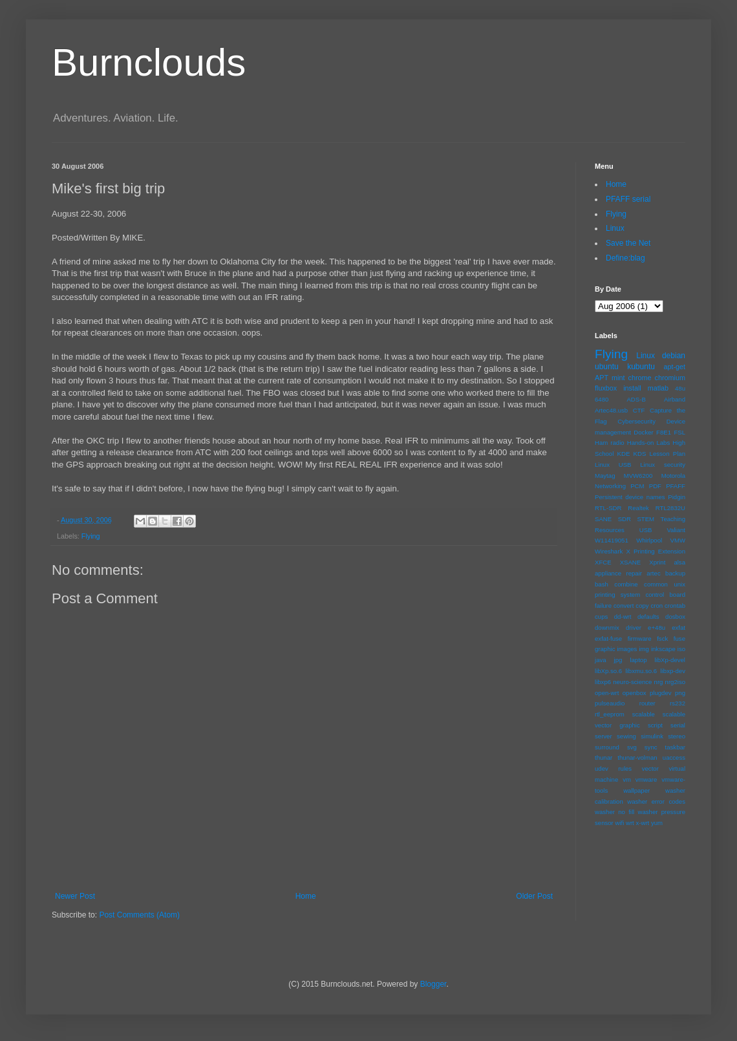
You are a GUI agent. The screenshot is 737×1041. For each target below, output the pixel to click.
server (603, 736)
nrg (658, 681)
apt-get (674, 366)
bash (601, 584)
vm (627, 779)
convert (624, 605)
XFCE (603, 562)
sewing (626, 736)
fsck (662, 638)
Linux (615, 228)
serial (677, 725)
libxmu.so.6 (641, 670)
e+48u (656, 627)
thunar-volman (637, 757)
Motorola (673, 475)
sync (651, 747)
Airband (674, 399)
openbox (634, 692)
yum (657, 822)
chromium (670, 377)
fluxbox (606, 388)
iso (681, 648)
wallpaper (636, 790)
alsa (679, 562)
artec (653, 573)
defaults (648, 616)
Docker (643, 432)
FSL (679, 432)
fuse (679, 638)
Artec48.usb (611, 410)
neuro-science (632, 681)
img (643, 648)
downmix (607, 627)
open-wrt (607, 692)
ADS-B (635, 399)
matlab (658, 388)
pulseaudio (610, 703)
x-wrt (642, 822)
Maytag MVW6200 (623, 475)
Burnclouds (149, 62)
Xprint (657, 562)
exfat (678, 627)
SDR (624, 518)
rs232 (677, 703)
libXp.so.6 (608, 670)
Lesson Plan (667, 453)
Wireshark (609, 551)
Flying (90, 536)
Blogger (433, 984)
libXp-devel (670, 659)
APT (601, 377)
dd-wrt (623, 616)
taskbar (675, 747)
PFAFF (675, 485)
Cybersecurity (636, 421)
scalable (643, 714)
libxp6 (603, 681)
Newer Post (75, 896)
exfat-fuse (608, 638)
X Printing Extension (655, 551)
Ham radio (610, 442)
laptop (638, 659)
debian (673, 355)
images (627, 648)
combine (625, 584)
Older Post (534, 896)
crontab (675, 605)
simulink (652, 736)
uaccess (674, 757)
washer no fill (614, 811)
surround (607, 747)
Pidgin (676, 496)
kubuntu (641, 366)
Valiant (676, 529)
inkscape (663, 648)
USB (645, 529)
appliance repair (618, 573)
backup (675, 573)
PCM (637, 485)
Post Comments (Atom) (139, 914)
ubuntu (607, 366)
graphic (605, 648)
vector (650, 768)
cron (656, 605)
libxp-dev (673, 670)
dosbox (675, 616)
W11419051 (611, 540)
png (680, 692)
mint (618, 377)
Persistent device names (630, 496)
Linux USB (613, 464)
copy (642, 605)
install (632, 388)
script (655, 725)
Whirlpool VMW (660, 540)
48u (680, 388)
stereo (676, 736)
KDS (640, 453)
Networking (610, 485)
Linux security (662, 464)
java (600, 659)
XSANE (630, 562)
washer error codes (656, 801)
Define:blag (625, 258)
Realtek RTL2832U (656, 507)
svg (632, 747)
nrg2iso (675, 681)
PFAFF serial (628, 199)
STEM (645, 518)
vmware (646, 779)
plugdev (661, 692)
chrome (640, 377)
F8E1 (663, 432)
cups (601, 616)
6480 (601, 399)
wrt (630, 822)
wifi (619, 822)
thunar (603, 757)
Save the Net (628, 243)
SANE (603, 518)
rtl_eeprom (610, 714)
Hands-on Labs (648, 442)
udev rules (613, 768)
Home (305, 896)
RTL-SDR (608, 507)
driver (633, 627)
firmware (640, 638)
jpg (618, 659)
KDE (623, 453)
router (647, 703)
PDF (655, 485)
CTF (639, 410)
